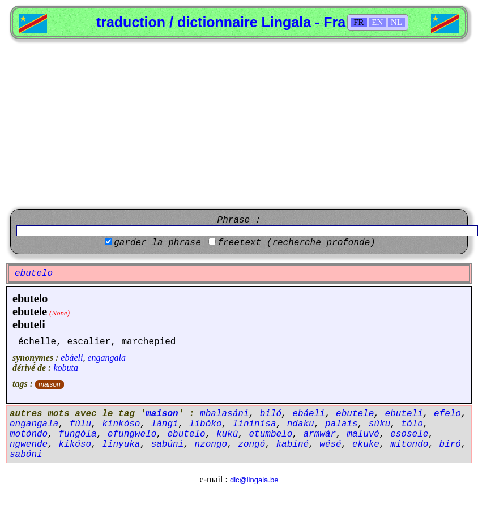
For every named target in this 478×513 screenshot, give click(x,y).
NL (396, 22)
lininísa (254, 424)
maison (50, 384)
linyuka (121, 444)
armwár (320, 434)
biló (270, 414)
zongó (251, 444)
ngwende (29, 444)
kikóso (74, 444)
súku (379, 424)
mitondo (409, 444)
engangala (106, 357)
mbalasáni (224, 414)
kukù (227, 434)
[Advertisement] (239, 124)
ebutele (29, 311)
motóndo (29, 434)
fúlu (80, 424)
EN (377, 22)
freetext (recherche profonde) (296, 243)
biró (450, 444)
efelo (447, 414)
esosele (409, 434)
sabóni (26, 455)
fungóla (77, 434)
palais (341, 424)
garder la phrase (157, 243)
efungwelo (132, 434)
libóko (205, 424)
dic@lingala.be (254, 480)
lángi (164, 424)
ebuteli (28, 324)
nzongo (210, 444)
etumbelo (271, 434)
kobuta (65, 368)
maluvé (363, 434)
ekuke (365, 444)
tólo (411, 424)
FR (358, 22)
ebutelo (30, 298)
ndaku (300, 424)
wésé (330, 444)
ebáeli (72, 357)
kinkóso (121, 424)
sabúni (167, 444)
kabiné (292, 444)
